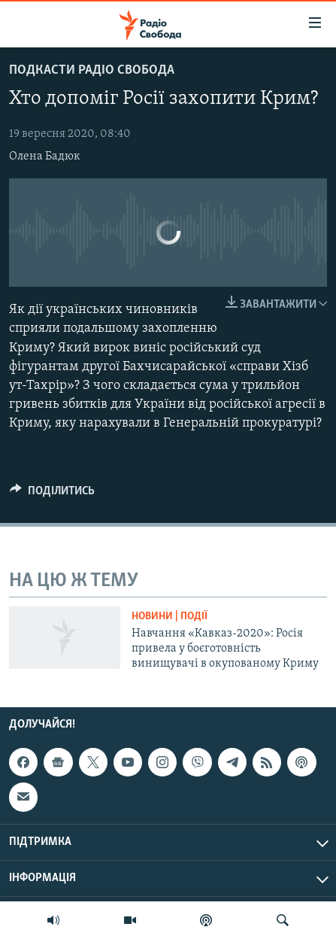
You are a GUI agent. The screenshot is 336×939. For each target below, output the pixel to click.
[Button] (52, 494)
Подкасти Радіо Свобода (91, 70)
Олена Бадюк (44, 156)
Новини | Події (169, 616)
